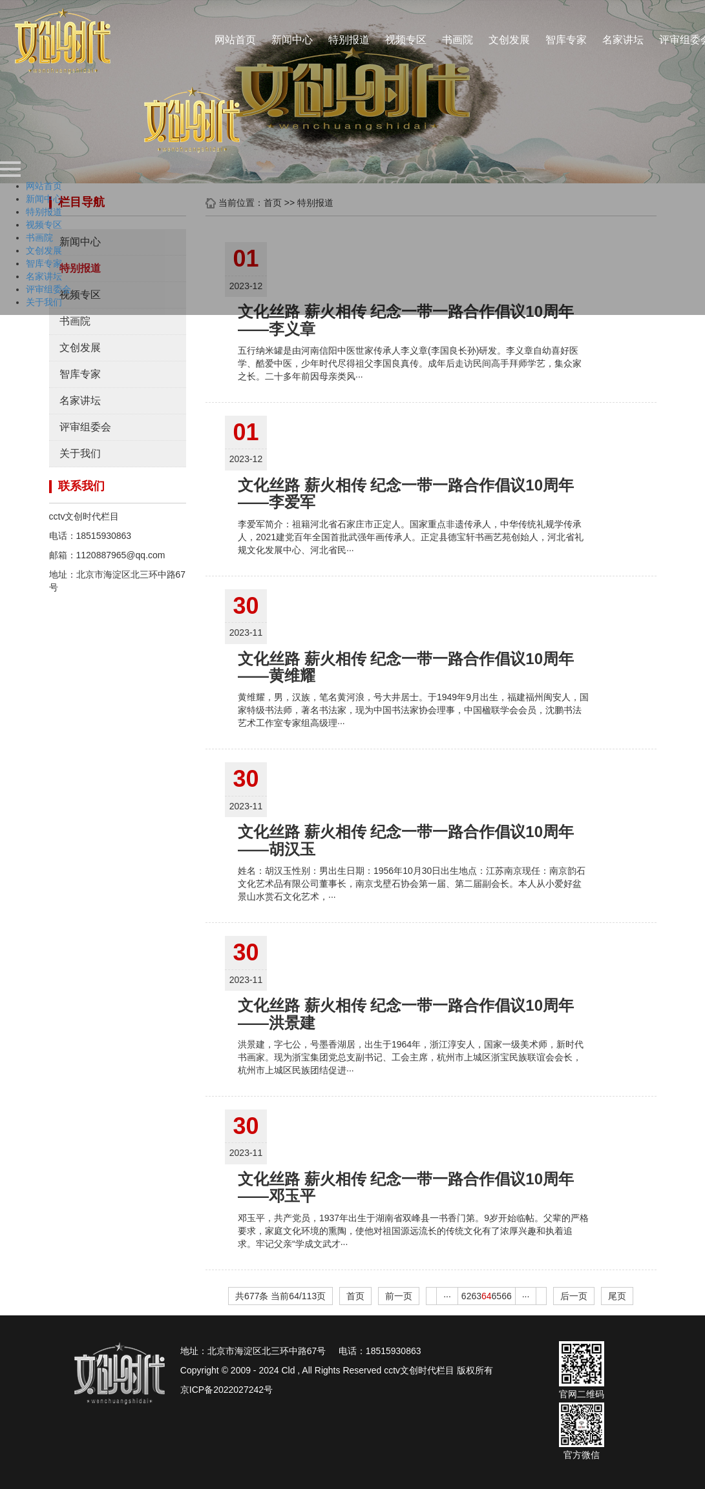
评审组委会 (85, 426)
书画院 (457, 39)
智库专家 (566, 39)
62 (466, 1296)
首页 (355, 1296)
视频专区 (405, 39)
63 (476, 1296)
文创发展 (509, 39)
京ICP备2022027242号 (226, 1389)
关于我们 (80, 453)
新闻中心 (292, 39)
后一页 (573, 1296)
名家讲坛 (623, 39)
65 (497, 1296)
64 (486, 1296)
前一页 (398, 1296)
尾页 (617, 1296)
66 (506, 1296)
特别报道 (349, 39)
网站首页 (235, 39)
